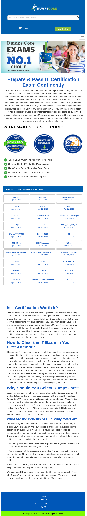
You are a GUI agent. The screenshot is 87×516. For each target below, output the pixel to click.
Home (43, 496)
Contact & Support (43, 503)
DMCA (43, 507)
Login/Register (63, 29)
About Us (43, 500)
